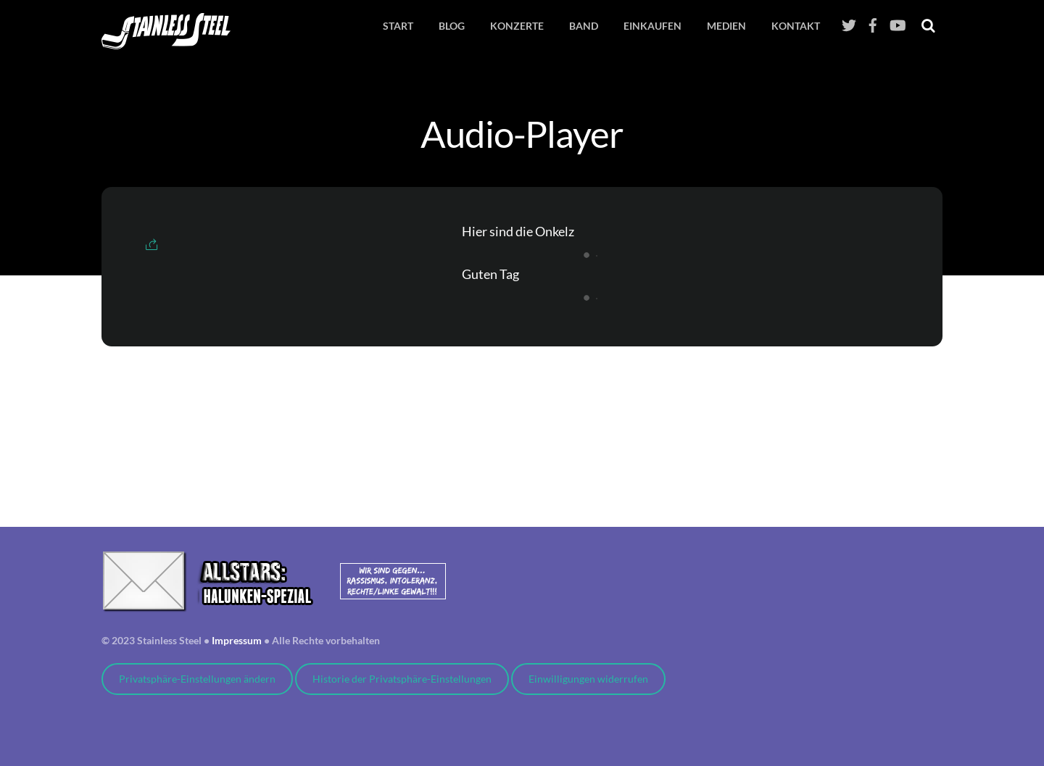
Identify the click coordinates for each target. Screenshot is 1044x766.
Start (398, 26)
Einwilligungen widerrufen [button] (588, 679)
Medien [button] (726, 26)
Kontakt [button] (795, 26)
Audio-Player (522, 133)
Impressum (237, 640)
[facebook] (873, 21)
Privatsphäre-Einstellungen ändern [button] (197, 679)
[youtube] (897, 21)
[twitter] (849, 21)
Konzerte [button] (517, 26)
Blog (452, 26)
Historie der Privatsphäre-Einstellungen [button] (402, 679)
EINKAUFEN (653, 26)
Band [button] (583, 26)
